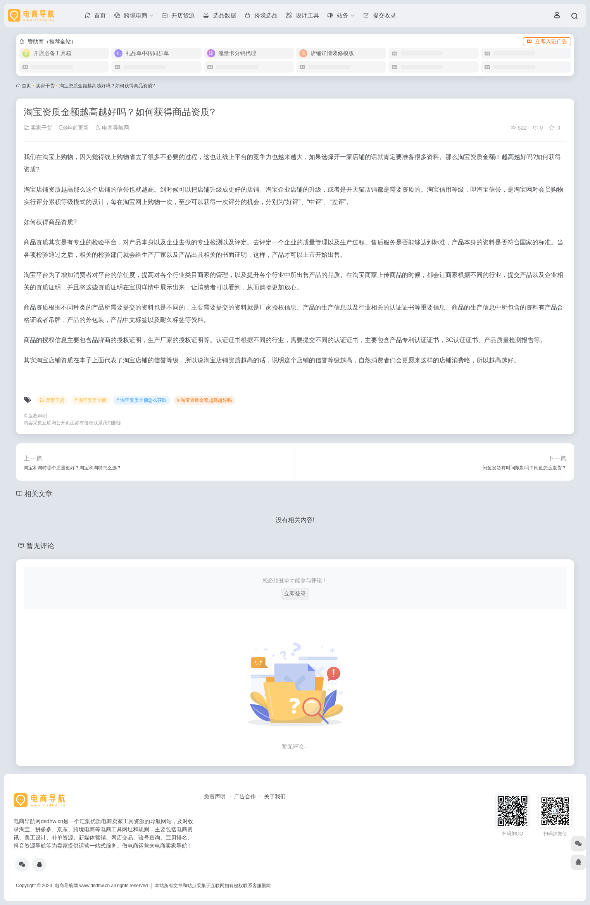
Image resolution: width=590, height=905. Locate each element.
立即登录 (295, 593)
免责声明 (215, 796)
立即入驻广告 (547, 41)
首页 (26, 85)
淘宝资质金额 (476, 157)
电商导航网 (112, 128)
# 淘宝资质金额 (90, 400)
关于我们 (275, 796)
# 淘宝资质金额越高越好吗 (204, 400)
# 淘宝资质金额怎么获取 (141, 400)
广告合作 (245, 796)
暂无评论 (40, 546)
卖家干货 (45, 85)
